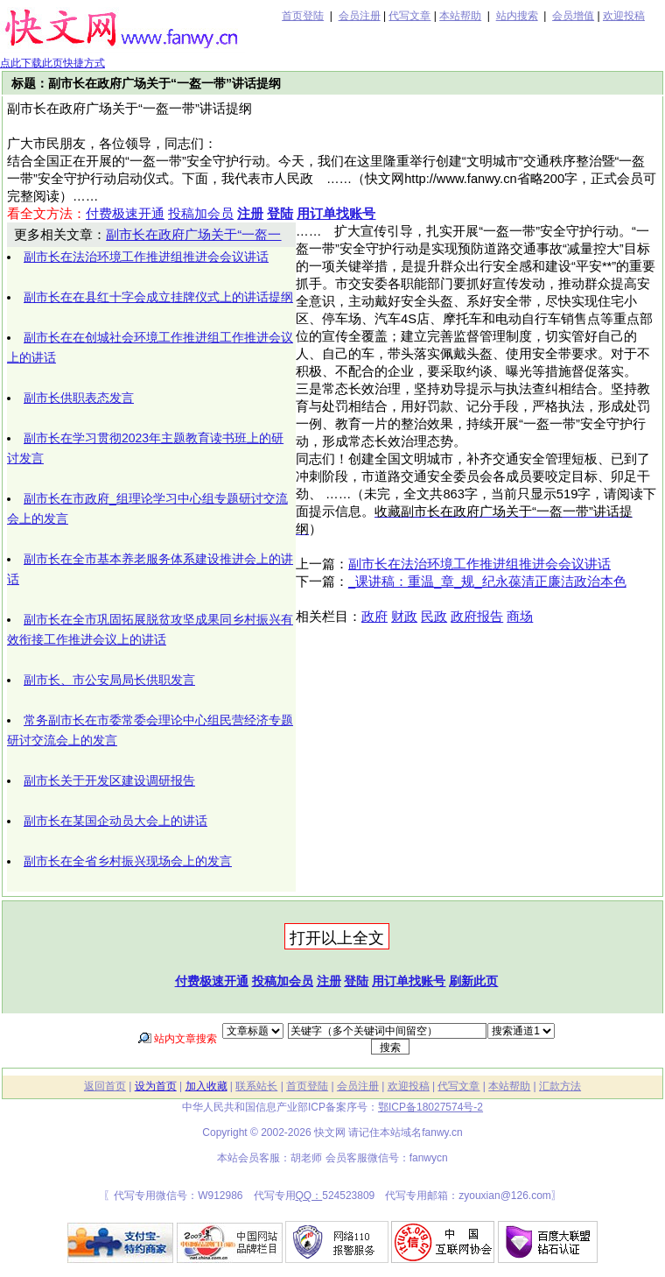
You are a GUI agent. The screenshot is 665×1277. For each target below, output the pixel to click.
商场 (520, 617)
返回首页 (105, 1086)
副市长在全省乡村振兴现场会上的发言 (128, 861)
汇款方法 (560, 1086)
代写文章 (409, 16)
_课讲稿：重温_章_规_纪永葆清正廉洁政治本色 (487, 582)
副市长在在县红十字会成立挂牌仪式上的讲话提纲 (158, 297)
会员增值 (573, 16)
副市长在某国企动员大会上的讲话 (115, 821)
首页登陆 (303, 16)
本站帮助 (460, 16)
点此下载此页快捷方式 (52, 63)
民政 (434, 617)
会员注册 (360, 16)
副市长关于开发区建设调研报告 (109, 780)
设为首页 (156, 1086)
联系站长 (256, 1086)
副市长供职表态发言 (79, 398)
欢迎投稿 (624, 16)
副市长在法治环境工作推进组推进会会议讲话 (146, 257)
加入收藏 (207, 1086)
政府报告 (477, 617)
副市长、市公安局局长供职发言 (109, 680)
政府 (374, 617)
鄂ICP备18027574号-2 (430, 1107)
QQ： (309, 1195)
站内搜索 (517, 16)
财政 (404, 617)
